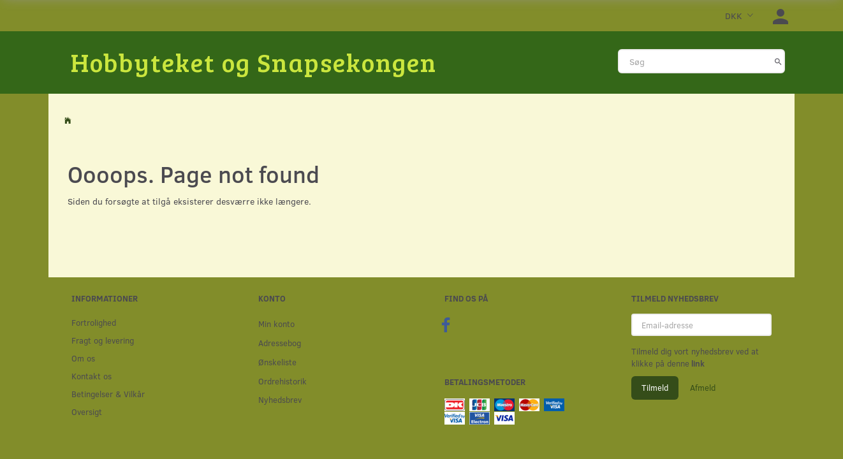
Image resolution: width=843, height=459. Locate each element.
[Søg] (778, 61)
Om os (83, 358)
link (697, 363)
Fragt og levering (102, 340)
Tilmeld (654, 387)
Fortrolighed (93, 322)
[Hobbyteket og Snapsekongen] (254, 62)
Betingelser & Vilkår (108, 393)
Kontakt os (91, 375)
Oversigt (86, 411)
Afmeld (702, 387)
